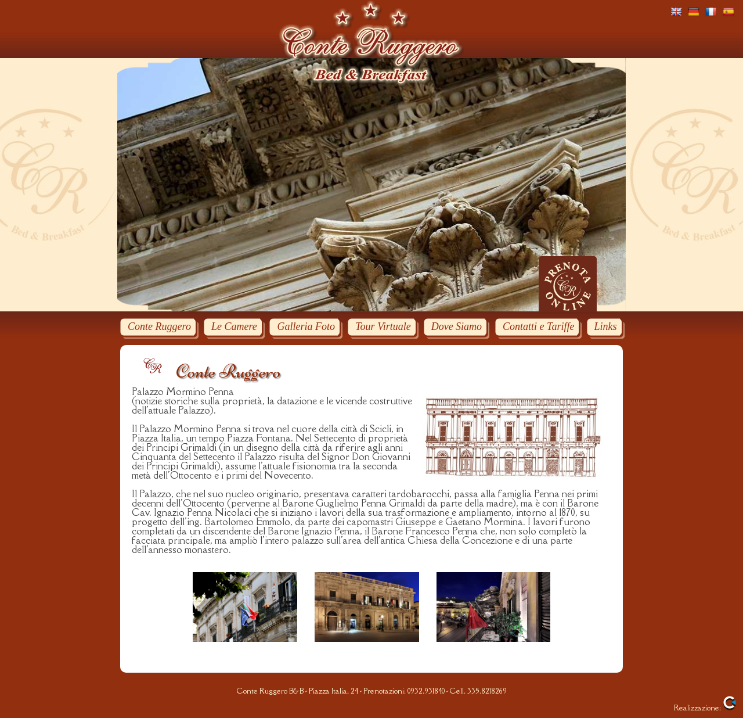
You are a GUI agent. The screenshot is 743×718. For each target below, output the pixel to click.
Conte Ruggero (159, 326)
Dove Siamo (456, 326)
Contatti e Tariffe (538, 326)
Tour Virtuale (383, 326)
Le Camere (234, 326)
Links (605, 326)
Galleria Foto (306, 326)
